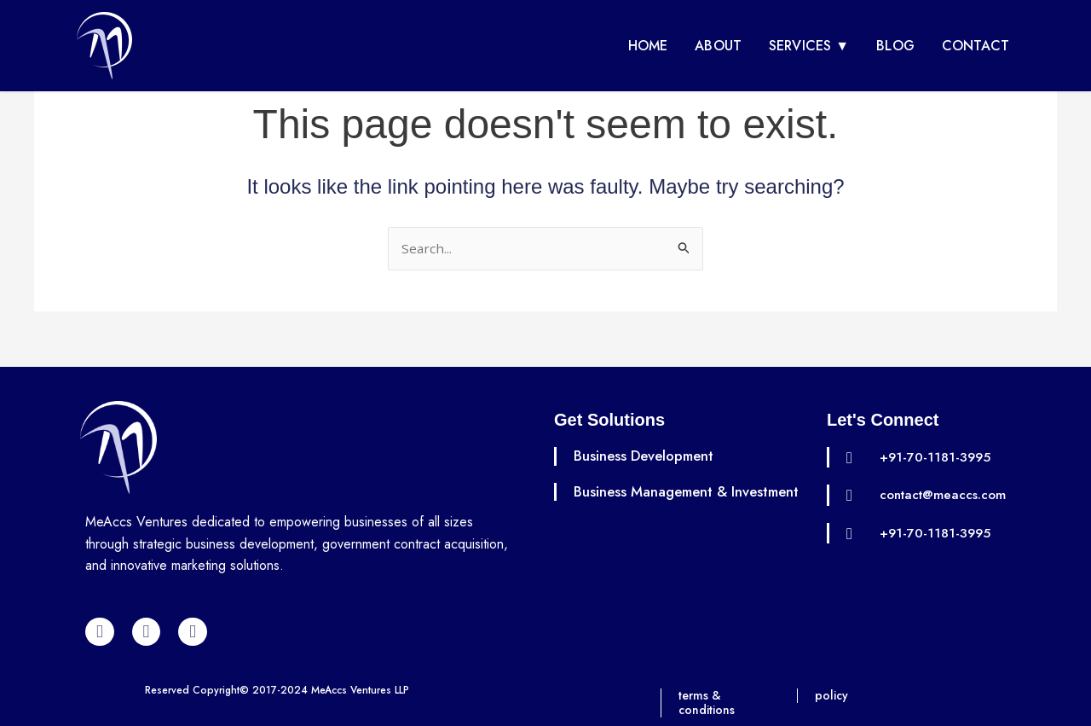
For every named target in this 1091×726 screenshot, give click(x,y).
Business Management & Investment (656, 500)
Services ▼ (809, 45)
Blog (895, 45)
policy (833, 695)
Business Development (649, 455)
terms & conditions (708, 702)
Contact (975, 45)
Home (648, 45)
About (718, 45)
